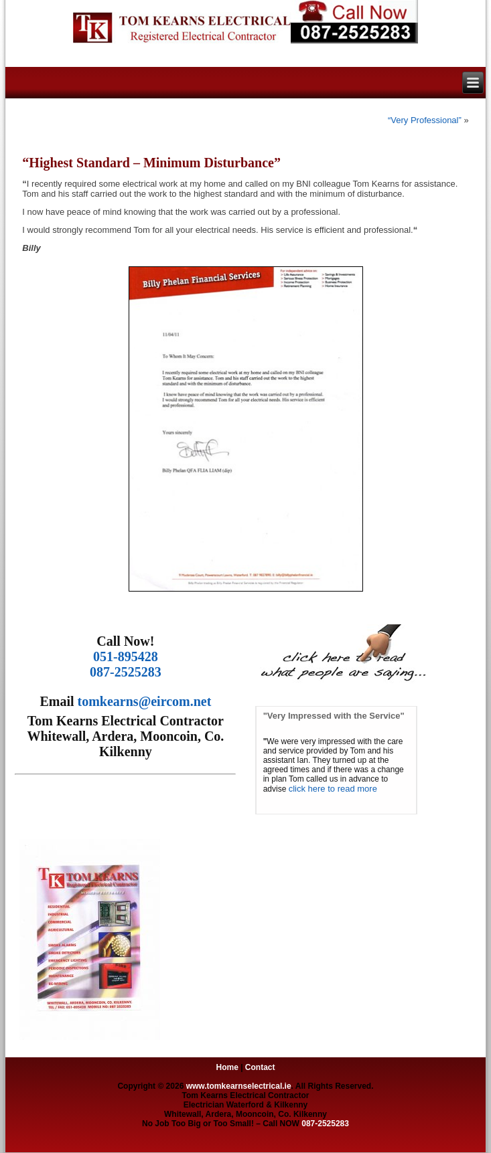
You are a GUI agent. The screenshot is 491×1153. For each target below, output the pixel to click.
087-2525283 (125, 671)
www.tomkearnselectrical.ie (238, 1086)
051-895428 (125, 656)
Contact (260, 1067)
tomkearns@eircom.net (145, 701)
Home (227, 1067)
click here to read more (333, 789)
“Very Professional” (425, 120)
